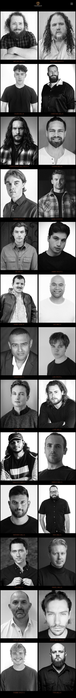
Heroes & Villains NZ (38, 4)
